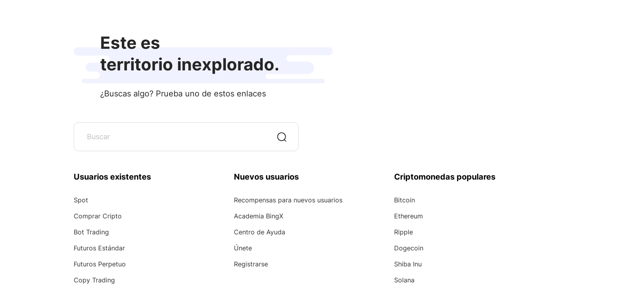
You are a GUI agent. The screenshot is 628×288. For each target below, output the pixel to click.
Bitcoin (404, 200)
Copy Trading (94, 280)
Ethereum (408, 216)
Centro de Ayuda (259, 232)
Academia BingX (258, 216)
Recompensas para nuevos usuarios (288, 200)
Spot (81, 200)
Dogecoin (408, 248)
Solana (404, 280)
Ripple (403, 232)
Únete (243, 248)
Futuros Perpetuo (100, 264)
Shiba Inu (408, 264)
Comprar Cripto (98, 216)
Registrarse (251, 264)
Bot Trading (91, 232)
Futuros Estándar (99, 248)
